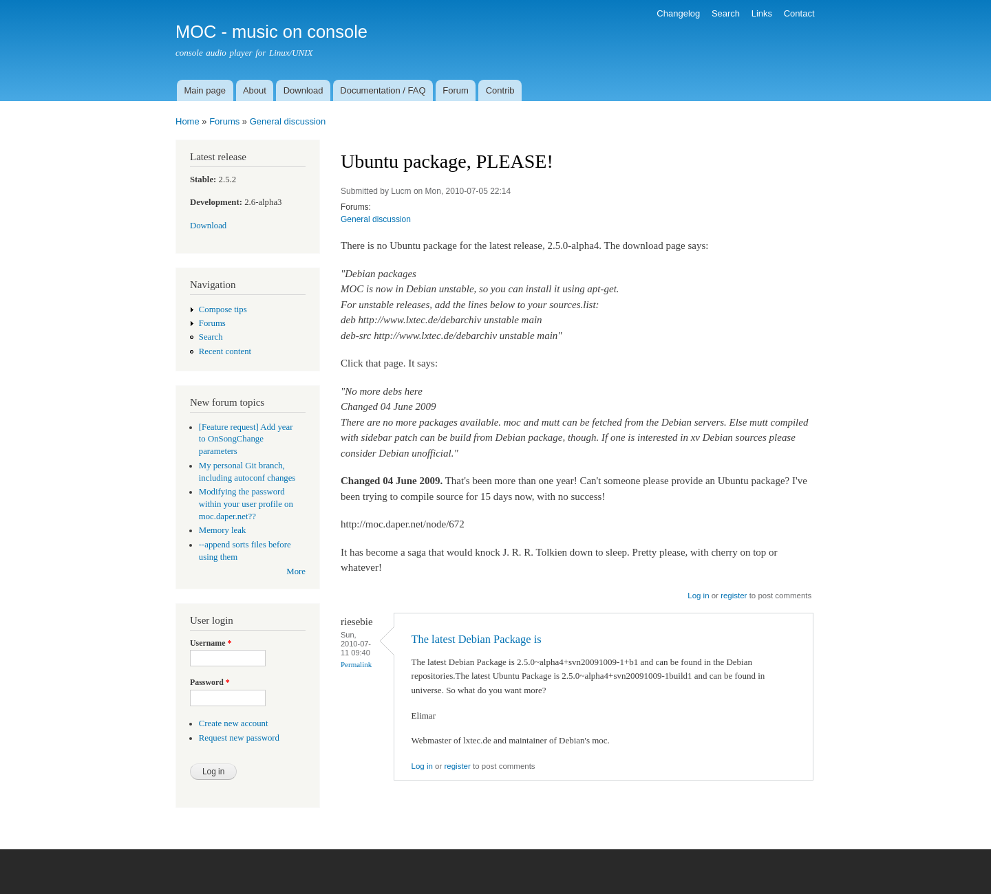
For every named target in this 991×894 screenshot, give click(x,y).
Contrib (500, 90)
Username (210, 643)
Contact (799, 13)
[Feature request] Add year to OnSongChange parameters (246, 439)
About (254, 90)
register (734, 595)
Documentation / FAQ (382, 90)
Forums (224, 121)
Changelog (678, 13)
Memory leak (222, 530)
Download (303, 90)
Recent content (225, 351)
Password (210, 682)
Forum (456, 90)
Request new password (239, 738)
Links (762, 13)
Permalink (356, 664)
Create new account (233, 723)
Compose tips (223, 309)
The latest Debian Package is (477, 639)
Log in (698, 595)
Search (726, 13)
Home (187, 121)
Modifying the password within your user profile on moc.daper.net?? (246, 504)
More (296, 571)
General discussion (288, 121)
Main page (205, 90)
